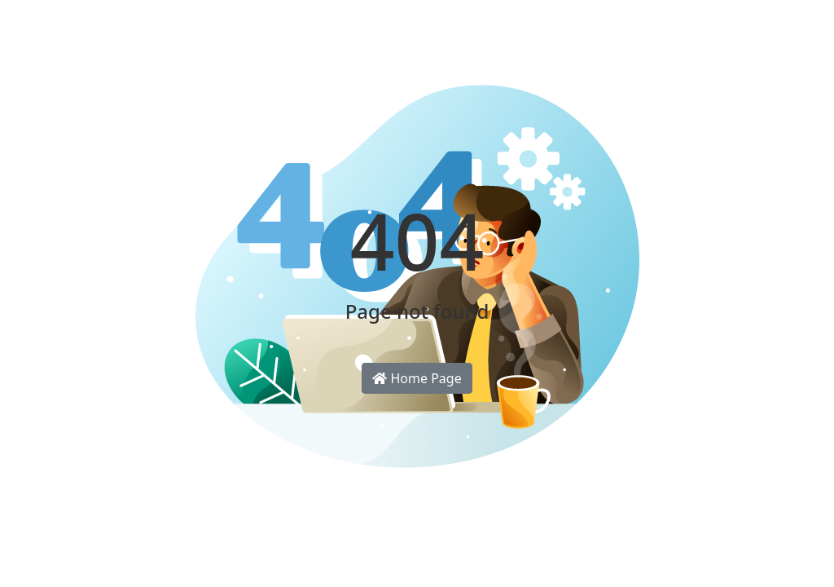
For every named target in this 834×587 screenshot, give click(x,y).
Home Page (416, 378)
